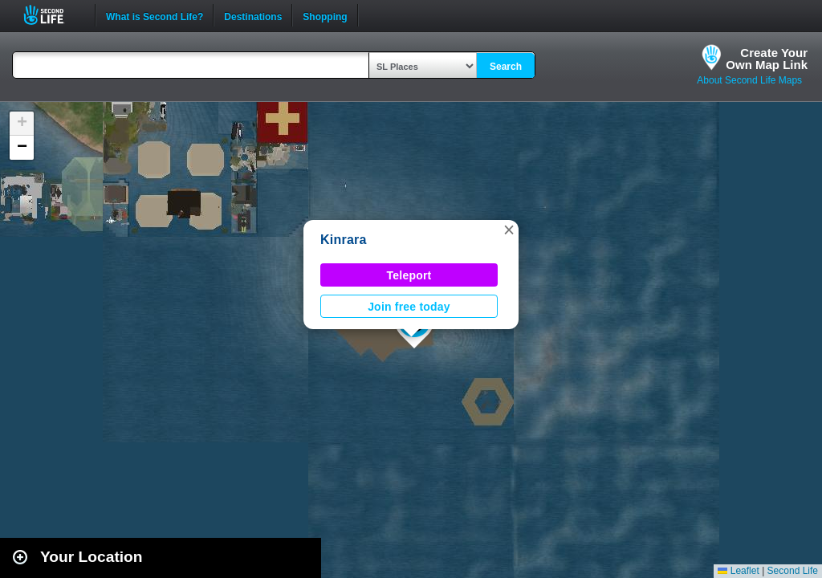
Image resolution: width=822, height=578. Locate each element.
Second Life (52, 15)
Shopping (325, 15)
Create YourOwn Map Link (767, 58)
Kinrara (343, 239)
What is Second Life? (154, 15)
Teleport (409, 275)
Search (506, 66)
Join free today (409, 306)
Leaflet (738, 570)
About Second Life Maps (749, 80)
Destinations (253, 15)
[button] (509, 229)
